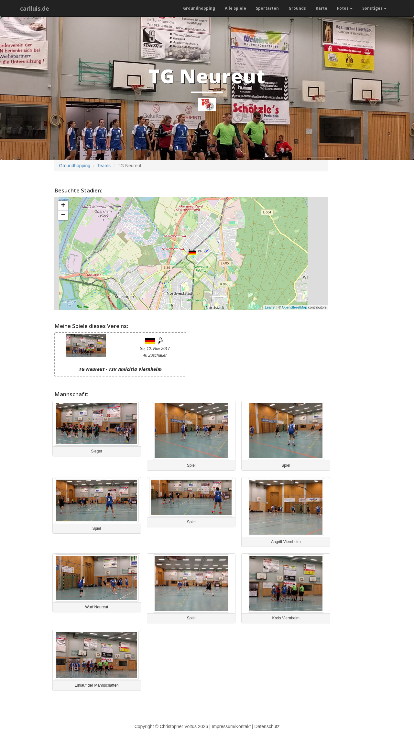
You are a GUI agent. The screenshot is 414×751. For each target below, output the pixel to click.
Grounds (297, 8)
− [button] (63, 215)
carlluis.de (34, 8)
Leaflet (270, 307)
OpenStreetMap (294, 307)
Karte (321, 8)
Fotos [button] (345, 8)
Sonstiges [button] (374, 8)
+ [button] (63, 206)
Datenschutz (267, 726)
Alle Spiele (235, 8)
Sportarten (267, 8)
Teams (104, 165)
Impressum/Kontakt (231, 726)
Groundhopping (199, 8)
